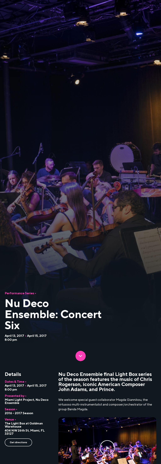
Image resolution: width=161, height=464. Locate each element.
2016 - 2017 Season (19, 413)
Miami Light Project (19, 400)
